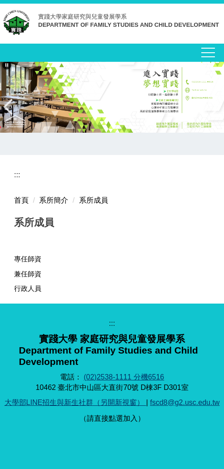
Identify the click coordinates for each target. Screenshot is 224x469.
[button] (6, 65)
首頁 (21, 200)
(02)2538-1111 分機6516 (124, 377)
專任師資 (27, 259)
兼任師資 (27, 274)
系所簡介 (53, 200)
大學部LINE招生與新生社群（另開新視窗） (75, 402)
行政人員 (27, 288)
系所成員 (93, 200)
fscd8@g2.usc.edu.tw (184, 402)
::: (17, 175)
